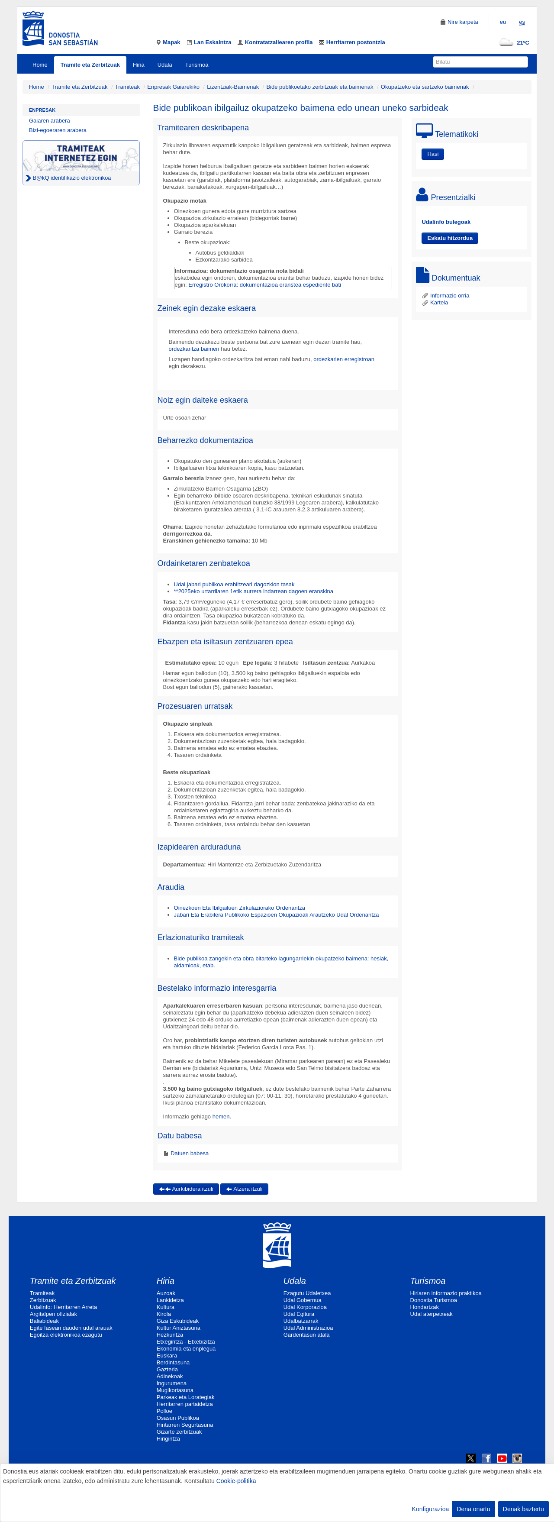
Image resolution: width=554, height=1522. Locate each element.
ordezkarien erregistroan (343, 359)
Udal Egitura (299, 1314)
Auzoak (166, 1293)
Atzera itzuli (244, 1189)
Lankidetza (170, 1300)
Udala (165, 64)
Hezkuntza (170, 1334)
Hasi (432, 154)
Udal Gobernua (302, 1300)
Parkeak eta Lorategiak (186, 1397)
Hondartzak (424, 1307)
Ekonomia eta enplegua (186, 1348)
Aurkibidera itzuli (186, 1189)
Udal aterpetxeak (431, 1314)
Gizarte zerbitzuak (179, 1431)
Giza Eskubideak (178, 1321)
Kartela (435, 302)
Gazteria (167, 1369)
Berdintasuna (173, 1362)
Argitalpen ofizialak (53, 1314)
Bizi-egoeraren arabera (58, 130)
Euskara (167, 1355)
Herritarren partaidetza (185, 1404)
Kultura (165, 1307)
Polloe (164, 1411)
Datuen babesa (189, 1153)
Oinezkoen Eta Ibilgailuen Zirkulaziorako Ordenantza (240, 908)
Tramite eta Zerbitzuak (90, 64)
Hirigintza (168, 1438)
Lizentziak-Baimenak (233, 87)
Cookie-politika (236, 1480)
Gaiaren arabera (49, 120)
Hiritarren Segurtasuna (185, 1425)
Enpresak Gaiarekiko (173, 87)
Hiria (139, 64)
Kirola (164, 1314)
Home (40, 64)
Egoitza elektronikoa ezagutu (66, 1334)
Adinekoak (170, 1376)
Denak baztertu (523, 1509)
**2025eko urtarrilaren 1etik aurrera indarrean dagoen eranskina (254, 591)
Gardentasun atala (306, 1334)
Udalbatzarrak (301, 1321)
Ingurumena (172, 1383)
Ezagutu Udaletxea (307, 1293)
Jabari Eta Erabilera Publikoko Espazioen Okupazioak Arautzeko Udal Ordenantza (276, 914)
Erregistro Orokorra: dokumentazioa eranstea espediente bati (264, 284)
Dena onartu (473, 1509)
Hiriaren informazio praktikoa (446, 1293)
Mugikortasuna (175, 1390)
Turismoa (197, 64)
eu (503, 22)
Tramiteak (127, 87)
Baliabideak (44, 1321)
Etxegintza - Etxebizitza (186, 1341)
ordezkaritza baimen (194, 349)
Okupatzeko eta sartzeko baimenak (425, 87)
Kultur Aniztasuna (178, 1328)
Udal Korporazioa (305, 1307)
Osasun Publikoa (178, 1418)
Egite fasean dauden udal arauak (71, 1328)
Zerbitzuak (43, 1300)
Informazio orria (445, 295)
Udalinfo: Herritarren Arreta (63, 1307)
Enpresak (42, 110)
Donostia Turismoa (433, 1300)
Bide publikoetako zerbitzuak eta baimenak (319, 87)
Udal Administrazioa (308, 1328)
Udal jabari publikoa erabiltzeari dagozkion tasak (234, 584)
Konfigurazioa (430, 1509)
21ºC (512, 42)
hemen (221, 1116)
